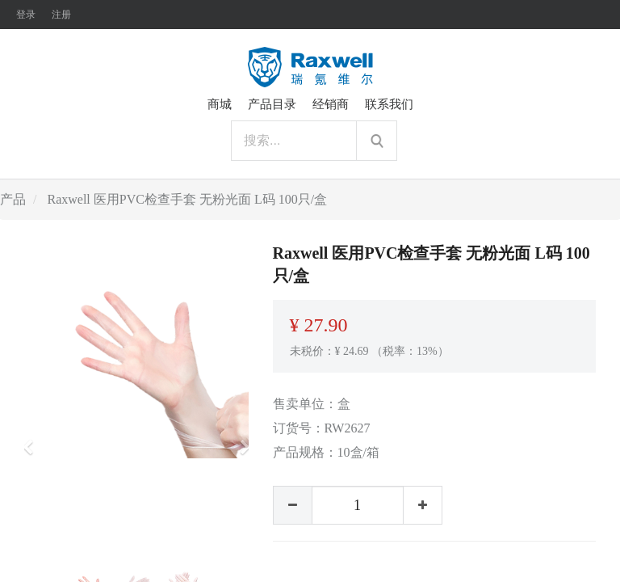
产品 (13, 199)
